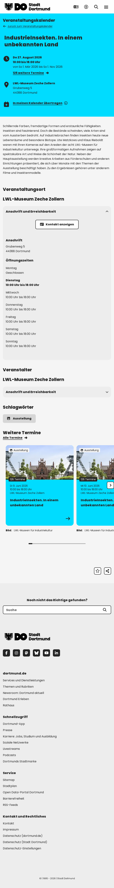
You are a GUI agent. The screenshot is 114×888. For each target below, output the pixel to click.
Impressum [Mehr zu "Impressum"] (11, 829)
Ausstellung (19, 418)
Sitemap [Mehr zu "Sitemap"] (9, 780)
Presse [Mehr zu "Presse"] (7, 730)
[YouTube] (46, 653)
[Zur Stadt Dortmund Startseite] (27, 6)
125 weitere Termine (31, 73)
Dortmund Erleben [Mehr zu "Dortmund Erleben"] (16, 699)
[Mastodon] (26, 653)
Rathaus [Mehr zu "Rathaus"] (8, 705)
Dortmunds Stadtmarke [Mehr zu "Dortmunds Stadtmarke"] (19, 761)
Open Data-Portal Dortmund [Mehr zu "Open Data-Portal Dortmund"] (23, 792)
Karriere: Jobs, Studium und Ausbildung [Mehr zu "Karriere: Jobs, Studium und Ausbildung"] (30, 736)
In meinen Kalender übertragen (40, 103)
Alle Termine (15, 438)
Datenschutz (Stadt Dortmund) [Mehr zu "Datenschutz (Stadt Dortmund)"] (25, 842)
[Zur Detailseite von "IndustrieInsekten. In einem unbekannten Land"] (40, 485)
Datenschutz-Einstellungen (22, 848)
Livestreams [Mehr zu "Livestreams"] (11, 749)
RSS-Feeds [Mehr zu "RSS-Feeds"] (10, 805)
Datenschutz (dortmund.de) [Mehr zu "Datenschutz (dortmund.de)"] (23, 836)
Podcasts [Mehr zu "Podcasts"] (9, 755)
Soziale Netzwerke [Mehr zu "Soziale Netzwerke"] (15, 742)
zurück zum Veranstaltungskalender (28, 26)
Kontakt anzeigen (57, 224)
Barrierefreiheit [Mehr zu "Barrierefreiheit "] (13, 799)
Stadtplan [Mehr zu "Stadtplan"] (10, 786)
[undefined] (110, 485)
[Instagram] (16, 653)
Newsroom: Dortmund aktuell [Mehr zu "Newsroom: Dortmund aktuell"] (23, 693)
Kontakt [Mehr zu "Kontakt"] (8, 823)
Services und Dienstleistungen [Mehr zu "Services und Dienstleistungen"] (24, 680)
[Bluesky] (36, 653)
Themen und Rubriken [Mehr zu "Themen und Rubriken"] (18, 687)
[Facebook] (6, 653)
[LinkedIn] (56, 653)
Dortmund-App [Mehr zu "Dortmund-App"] (14, 724)
